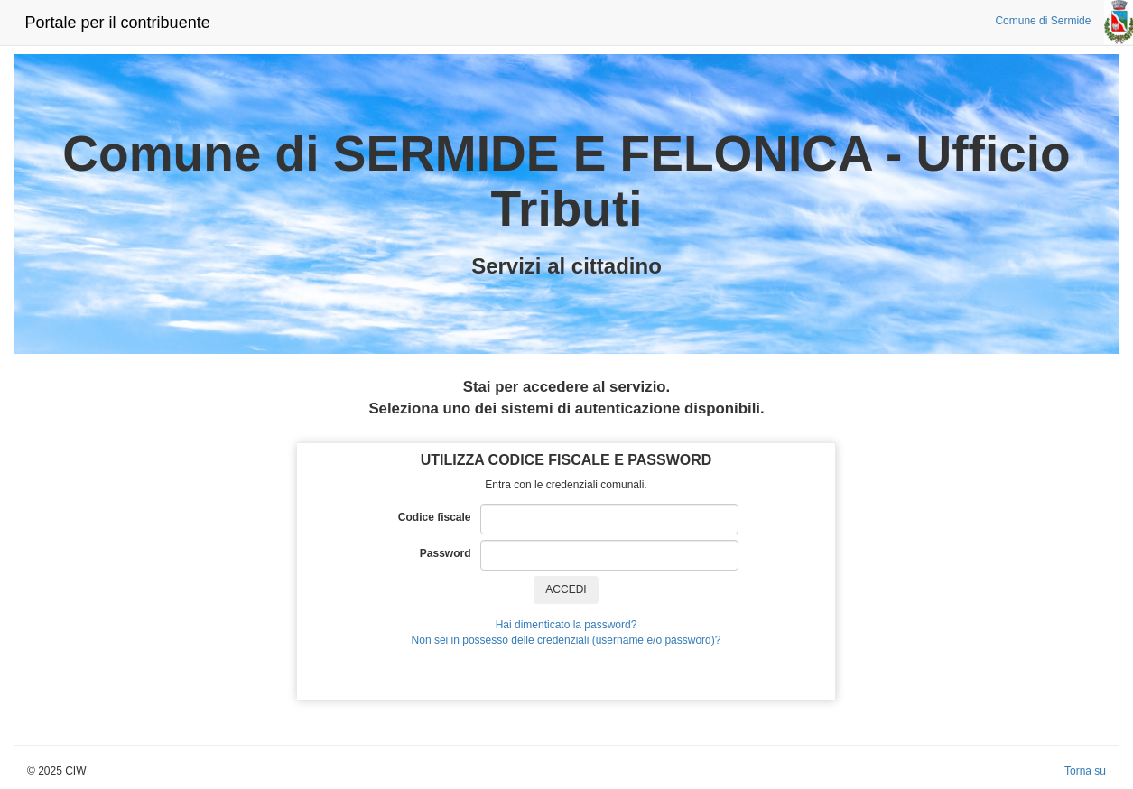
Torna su (1085, 771)
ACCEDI (565, 589)
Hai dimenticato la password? (566, 624)
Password (450, 553)
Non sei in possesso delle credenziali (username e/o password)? (566, 640)
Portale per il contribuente (117, 23)
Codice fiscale (439, 517)
